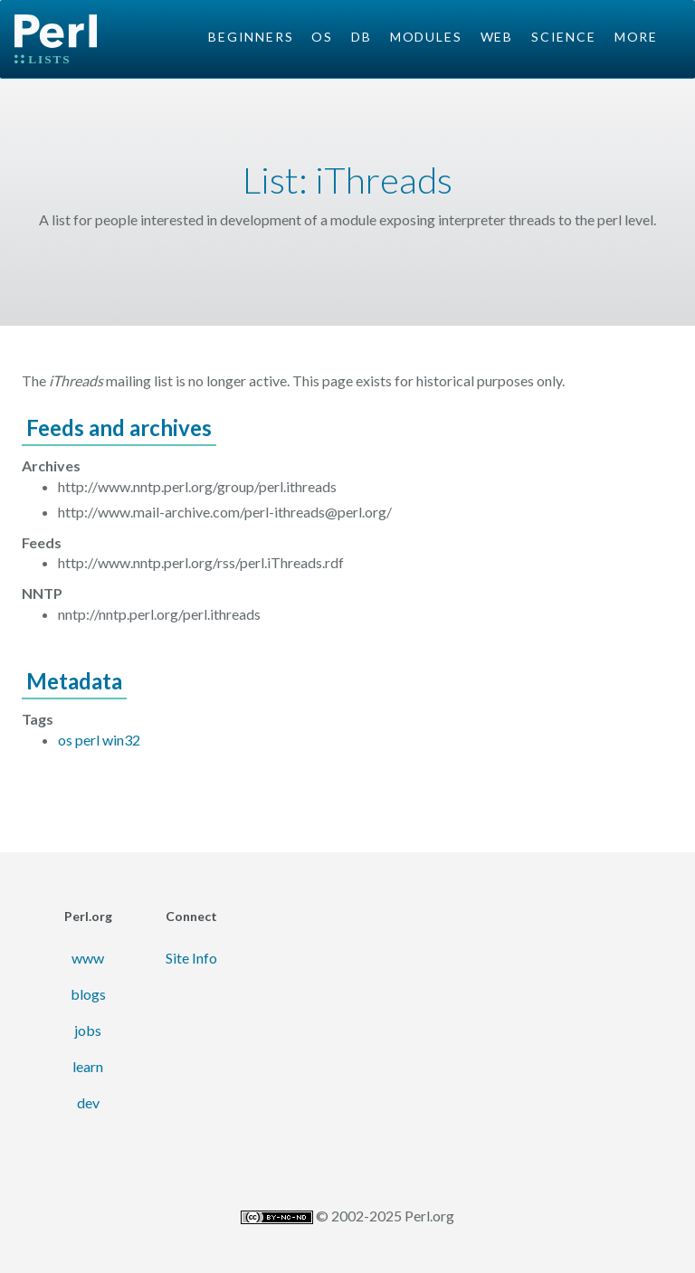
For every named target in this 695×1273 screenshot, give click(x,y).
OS (322, 36)
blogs (88, 993)
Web (497, 36)
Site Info (191, 957)
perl (87, 739)
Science (563, 36)
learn (87, 1066)
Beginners (250, 36)
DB (361, 36)
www (87, 957)
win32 (121, 739)
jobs (87, 1030)
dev (88, 1102)
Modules (426, 36)
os (65, 739)
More (636, 36)
